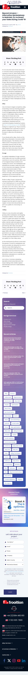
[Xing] (15, 64)
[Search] (5, 308)
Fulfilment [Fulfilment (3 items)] (7, 461)
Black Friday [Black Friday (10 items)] (8, 408)
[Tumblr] (23, 62)
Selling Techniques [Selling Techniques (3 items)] (15, 453)
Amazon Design (8, 323)
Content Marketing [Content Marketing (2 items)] (10, 479)
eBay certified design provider (12, 125)
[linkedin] (23, 660)
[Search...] (14, 308)
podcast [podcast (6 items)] (7, 423)
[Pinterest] (5, 64)
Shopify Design (8, 326)
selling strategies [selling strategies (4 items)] (17, 431)
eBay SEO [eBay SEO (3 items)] (15, 449)
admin (19, 24)
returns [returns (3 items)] (7, 457)
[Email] (20, 64)
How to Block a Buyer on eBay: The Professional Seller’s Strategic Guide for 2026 (13, 348)
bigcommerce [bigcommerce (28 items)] (17, 397)
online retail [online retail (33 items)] (8, 397)
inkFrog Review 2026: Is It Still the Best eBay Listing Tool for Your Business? (14, 382)
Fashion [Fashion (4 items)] (15, 434)
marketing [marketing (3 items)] (14, 457)
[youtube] (18, 660)
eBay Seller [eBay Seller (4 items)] (7, 431)
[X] (8, 62)
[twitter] (9, 660)
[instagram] (14, 660)
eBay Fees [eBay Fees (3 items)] (7, 449)
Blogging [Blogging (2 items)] (20, 479)
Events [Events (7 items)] (16, 416)
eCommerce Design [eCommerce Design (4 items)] (10, 442)
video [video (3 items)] (6, 453)
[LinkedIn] (14, 62)
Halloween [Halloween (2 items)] (12, 468)
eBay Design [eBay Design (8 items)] (8, 416)
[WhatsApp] (17, 62)
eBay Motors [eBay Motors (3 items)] (16, 461)
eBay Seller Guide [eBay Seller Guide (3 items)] (17, 446)
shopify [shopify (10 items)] (7, 404)
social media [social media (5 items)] (15, 423)
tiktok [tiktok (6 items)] (6, 419)
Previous (5, 293)
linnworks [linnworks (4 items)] (7, 434)
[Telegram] (20, 62)
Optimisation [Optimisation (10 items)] (15, 404)
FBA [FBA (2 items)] (6, 472)
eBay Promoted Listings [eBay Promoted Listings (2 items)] (16, 472)
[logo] (11, 4)
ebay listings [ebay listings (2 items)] (8, 475)
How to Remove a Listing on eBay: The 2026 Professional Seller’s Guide (14, 356)
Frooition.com (7, 319)
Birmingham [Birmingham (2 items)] (8, 483)
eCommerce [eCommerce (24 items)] (8, 401)
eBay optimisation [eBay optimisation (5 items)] (15, 427)
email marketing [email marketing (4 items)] (9, 438)
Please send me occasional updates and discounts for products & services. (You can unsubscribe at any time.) (13, 582)
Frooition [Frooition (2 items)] (20, 468)
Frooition (10, 26)
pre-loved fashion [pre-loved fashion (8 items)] (9, 412)
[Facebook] (5, 62)
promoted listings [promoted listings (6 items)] (15, 419)
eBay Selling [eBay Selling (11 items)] (18, 401)
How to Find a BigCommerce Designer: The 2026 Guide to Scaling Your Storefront (14, 365)
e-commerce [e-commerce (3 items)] (8, 464)
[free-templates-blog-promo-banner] (14, 31)
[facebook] (4, 660)
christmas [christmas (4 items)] (7, 446)
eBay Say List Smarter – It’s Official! (14, 516)
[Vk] (10, 64)
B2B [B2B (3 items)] (6, 468)
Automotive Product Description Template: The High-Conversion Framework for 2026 (12, 339)
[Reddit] (11, 62)
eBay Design (7, 321)
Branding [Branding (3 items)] (17, 464)
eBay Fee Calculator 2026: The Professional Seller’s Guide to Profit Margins (13, 374)
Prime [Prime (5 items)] (6, 427)
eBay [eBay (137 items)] (6, 393)
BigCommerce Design (9, 324)
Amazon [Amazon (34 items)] (12, 393)
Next (23, 293)
